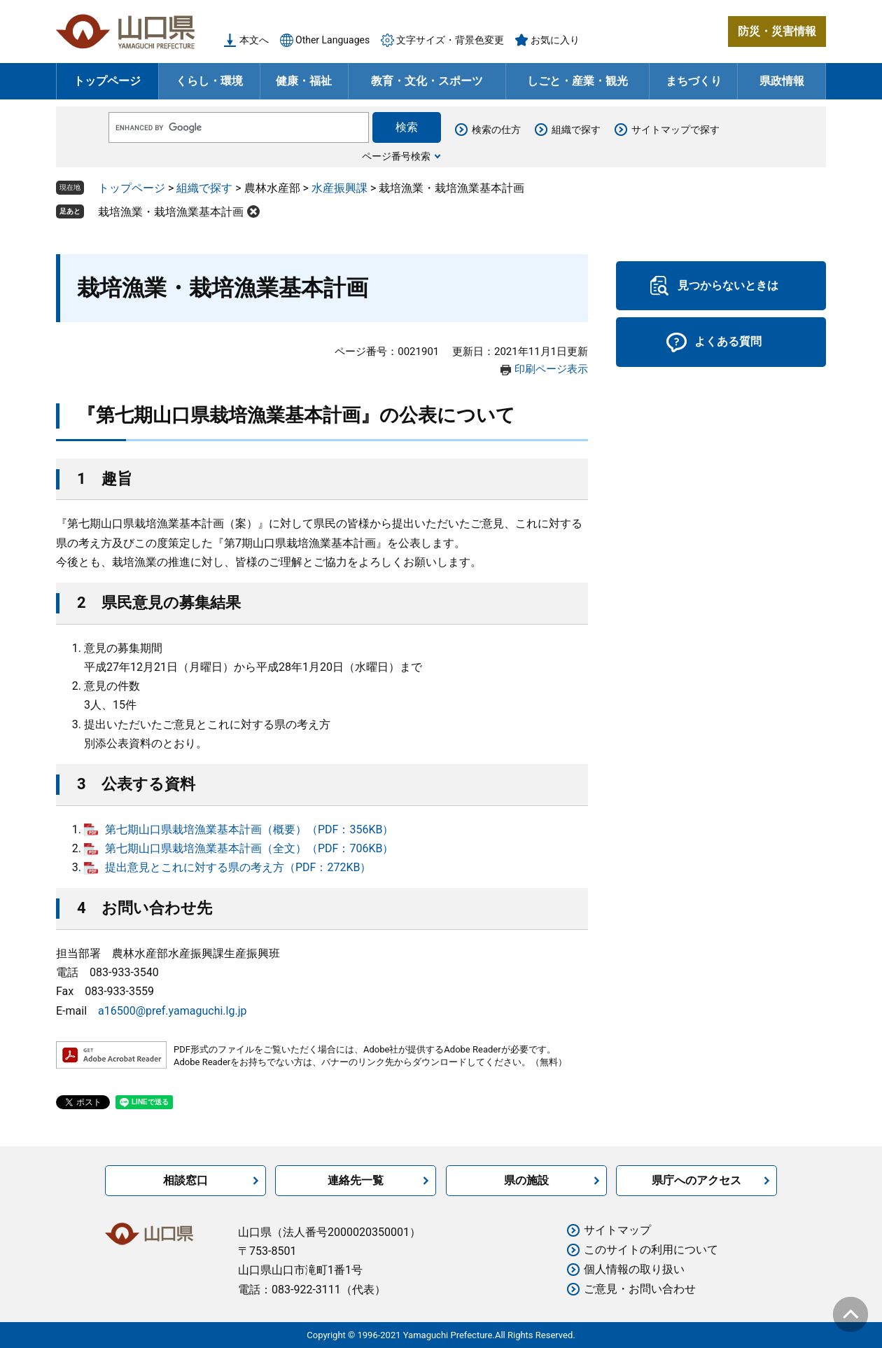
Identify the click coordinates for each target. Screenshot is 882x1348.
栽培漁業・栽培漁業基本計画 (171, 211)
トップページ (107, 81)
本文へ (254, 40)
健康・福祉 (304, 81)
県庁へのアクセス (696, 1180)
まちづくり (694, 81)
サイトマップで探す (675, 129)
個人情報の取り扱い (634, 1269)
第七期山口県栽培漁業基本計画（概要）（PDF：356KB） (249, 829)
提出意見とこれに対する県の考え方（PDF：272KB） (238, 867)
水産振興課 (340, 188)
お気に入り (555, 40)
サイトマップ (617, 1230)
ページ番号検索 (396, 156)
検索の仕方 (496, 129)
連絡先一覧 (356, 1180)
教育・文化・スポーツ (427, 81)
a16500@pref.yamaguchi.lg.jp (172, 1010)
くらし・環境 (209, 81)
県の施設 (526, 1180)
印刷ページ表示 (551, 369)
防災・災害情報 (777, 31)
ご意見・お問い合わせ (640, 1288)
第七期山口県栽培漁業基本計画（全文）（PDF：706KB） (249, 848)
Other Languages (332, 40)
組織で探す (576, 129)
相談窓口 (185, 1180)
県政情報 (782, 81)
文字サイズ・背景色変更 (450, 40)
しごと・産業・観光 (577, 81)
